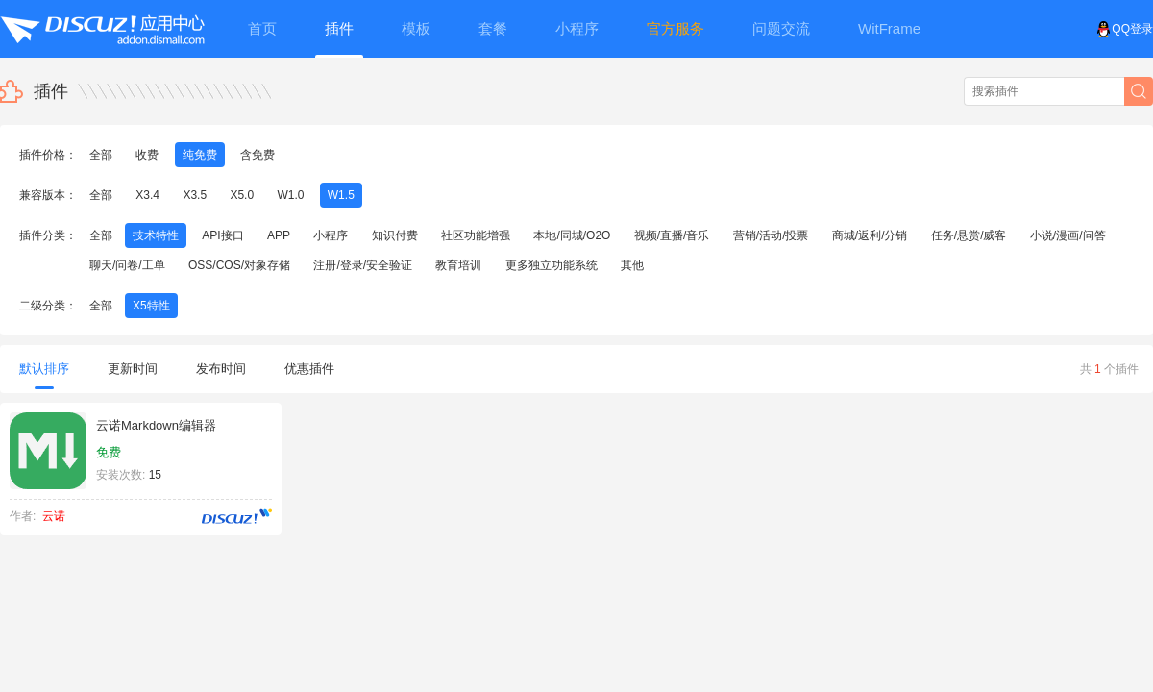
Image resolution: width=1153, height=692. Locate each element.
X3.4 (147, 195)
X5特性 (151, 305)
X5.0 (242, 195)
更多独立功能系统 (551, 265)
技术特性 (156, 235)
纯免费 (200, 154)
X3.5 (195, 195)
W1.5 (341, 195)
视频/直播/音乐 (672, 235)
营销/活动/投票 (771, 235)
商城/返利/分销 (870, 235)
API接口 (222, 235)
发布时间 (221, 368)
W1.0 (290, 195)
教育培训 (458, 265)
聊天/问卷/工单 (127, 265)
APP (278, 235)
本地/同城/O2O (571, 235)
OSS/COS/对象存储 (239, 265)
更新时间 (133, 368)
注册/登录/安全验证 (362, 265)
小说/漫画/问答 (1068, 235)
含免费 (257, 154)
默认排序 (44, 375)
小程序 (330, 235)
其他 (632, 265)
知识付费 (395, 235)
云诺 (53, 516)
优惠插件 (309, 368)
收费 (147, 154)
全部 (100, 154)
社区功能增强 (475, 235)
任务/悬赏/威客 (969, 235)
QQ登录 (1124, 29)
